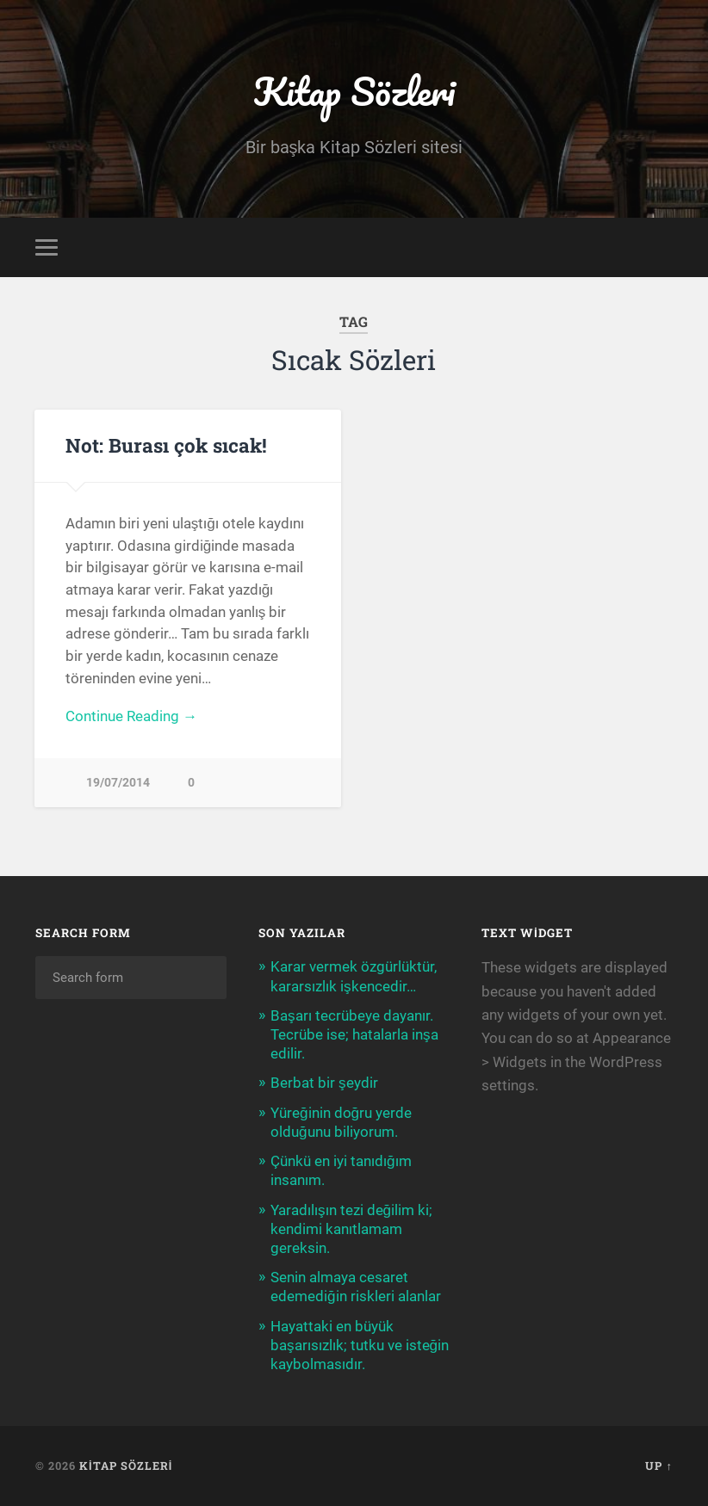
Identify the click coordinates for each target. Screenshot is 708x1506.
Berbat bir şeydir (324, 1082)
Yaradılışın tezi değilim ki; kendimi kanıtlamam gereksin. (351, 1228)
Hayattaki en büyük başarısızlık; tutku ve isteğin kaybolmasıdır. (359, 1345)
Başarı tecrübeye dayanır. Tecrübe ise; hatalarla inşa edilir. (354, 1034)
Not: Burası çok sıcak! (166, 445)
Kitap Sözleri (354, 90)
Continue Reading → (131, 716)
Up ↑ (658, 1465)
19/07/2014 (118, 782)
